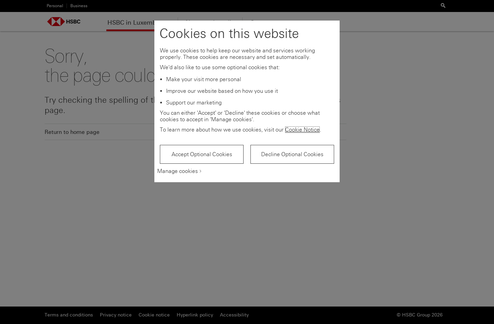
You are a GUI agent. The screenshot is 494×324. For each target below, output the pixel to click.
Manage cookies (177, 171)
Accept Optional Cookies (202, 154)
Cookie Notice (302, 129)
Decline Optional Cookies (292, 154)
